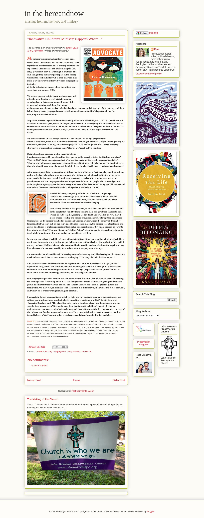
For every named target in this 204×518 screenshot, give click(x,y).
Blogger (150, 511)
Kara (156, 49)
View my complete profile (149, 73)
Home (76, 380)
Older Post (119, 380)
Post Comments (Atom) (83, 391)
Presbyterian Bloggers (143, 343)
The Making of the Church (43, 399)
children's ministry (43, 351)
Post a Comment (40, 365)
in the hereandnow (54, 13)
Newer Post (34, 380)
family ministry (73, 351)
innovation (86, 351)
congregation (59, 351)
